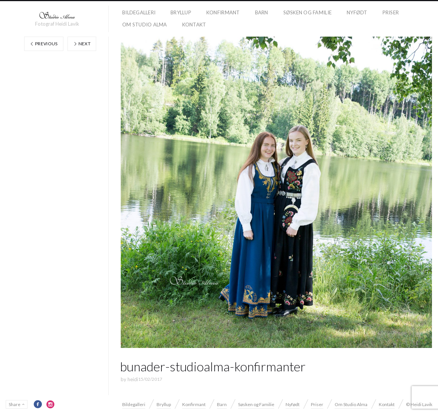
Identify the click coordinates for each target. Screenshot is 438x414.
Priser (391, 12)
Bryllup (181, 12)
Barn (261, 12)
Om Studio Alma (144, 25)
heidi (133, 379)
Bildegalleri (138, 12)
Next (82, 43)
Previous (44, 43)
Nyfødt (357, 12)
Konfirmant (223, 12)
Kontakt (194, 25)
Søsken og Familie (307, 12)
